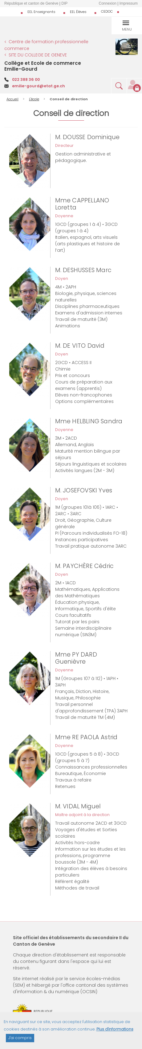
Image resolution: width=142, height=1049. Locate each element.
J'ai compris (20, 1040)
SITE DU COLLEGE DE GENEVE (38, 55)
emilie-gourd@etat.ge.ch (38, 86)
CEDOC (107, 11)
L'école (34, 99)
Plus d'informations (114, 1031)
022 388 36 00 (26, 79)
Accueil (12, 99)
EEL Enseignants (41, 11)
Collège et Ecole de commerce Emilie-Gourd (42, 66)
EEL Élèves (78, 11)
